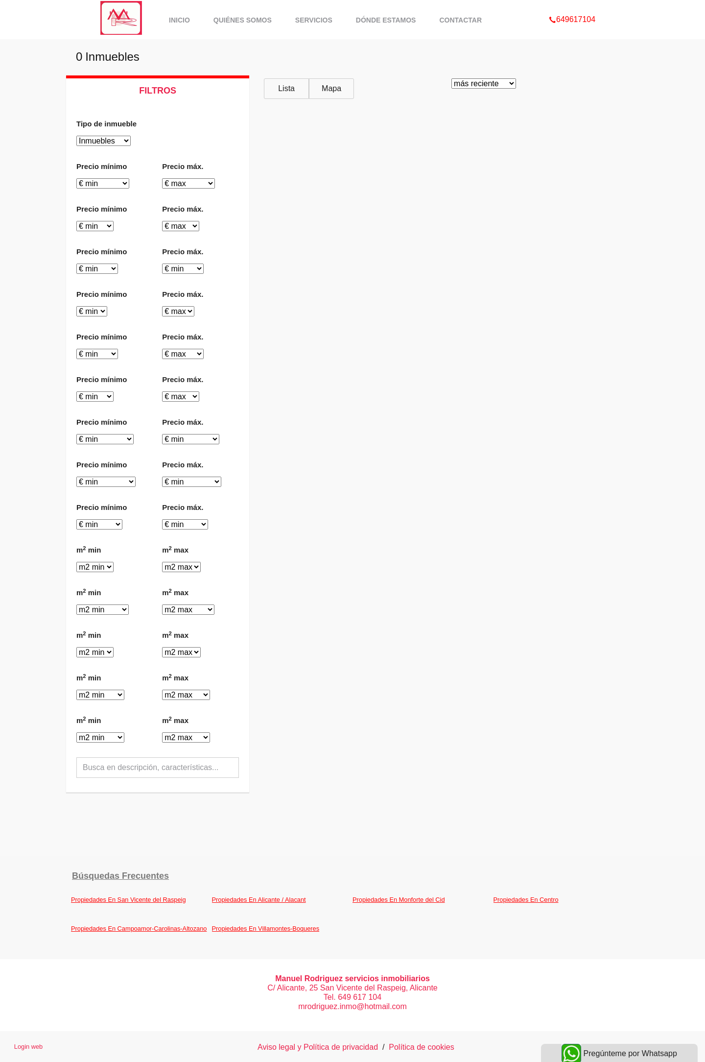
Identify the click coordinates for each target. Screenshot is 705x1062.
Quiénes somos (242, 20)
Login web (28, 1046)
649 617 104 (359, 997)
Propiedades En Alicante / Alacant (259, 899)
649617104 (572, 7)
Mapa (331, 88)
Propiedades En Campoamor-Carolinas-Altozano (139, 928)
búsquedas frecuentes (120, 876)
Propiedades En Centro (526, 899)
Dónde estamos (386, 20)
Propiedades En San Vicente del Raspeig (128, 899)
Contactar (460, 20)
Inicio (179, 20)
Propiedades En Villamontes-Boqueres (266, 928)
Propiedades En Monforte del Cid (398, 899)
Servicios (313, 20)
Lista (286, 88)
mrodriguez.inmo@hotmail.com (352, 1006)
